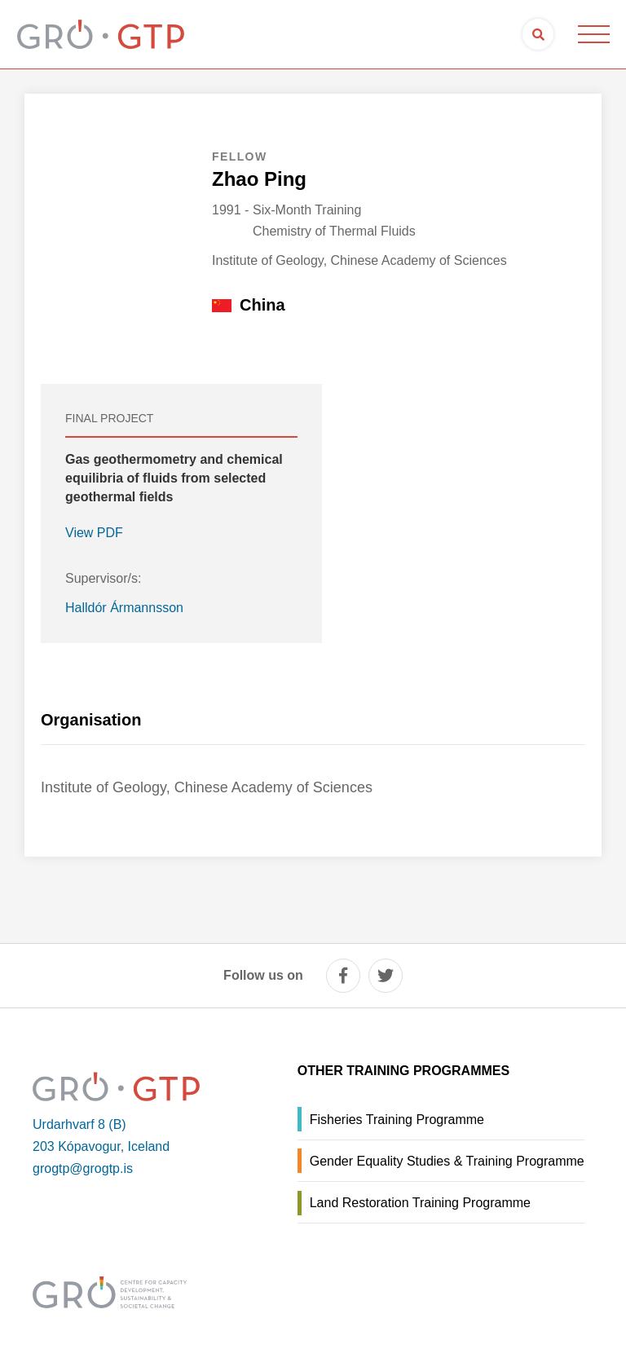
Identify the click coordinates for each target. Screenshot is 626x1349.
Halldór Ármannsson (124, 608)
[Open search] (537, 34)
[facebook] (343, 976)
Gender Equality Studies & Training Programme (447, 1161)
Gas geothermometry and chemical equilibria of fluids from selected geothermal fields (174, 478)
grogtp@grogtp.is (83, 1168)
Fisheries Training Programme (397, 1119)
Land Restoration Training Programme (420, 1203)
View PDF (94, 533)
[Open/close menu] (593, 34)
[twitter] (385, 976)
